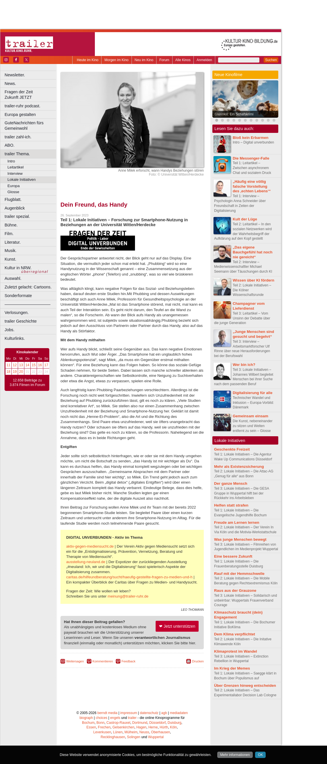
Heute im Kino (87, 60)
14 (27, 365)
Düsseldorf (157, 723)
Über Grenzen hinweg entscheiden (245, 685)
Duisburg (174, 723)
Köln (173, 727)
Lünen (117, 732)
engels (115, 718)
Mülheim (130, 732)
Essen (91, 727)
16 (40, 365)
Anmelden (204, 60)
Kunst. (10, 259)
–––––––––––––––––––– (27, 304)
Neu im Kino (144, 60)
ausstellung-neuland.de (85, 562)
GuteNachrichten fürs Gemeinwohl (24, 126)
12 (15, 365)
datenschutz (149, 713)
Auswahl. (13, 278)
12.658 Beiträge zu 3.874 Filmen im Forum (27, 382)
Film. (9, 233)
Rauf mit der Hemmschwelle (239, 573)
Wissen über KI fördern (253, 280)
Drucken (198, 661)
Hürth (164, 727)
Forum (164, 60)
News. (10, 83)
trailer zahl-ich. (18, 137)
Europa (13, 186)
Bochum (88, 723)
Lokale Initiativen (21, 179)
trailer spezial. (17, 216)
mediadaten (179, 713)
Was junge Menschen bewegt (240, 539)
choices (101, 718)
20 (21, 372)
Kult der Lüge (245, 219)
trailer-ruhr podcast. (22, 106)
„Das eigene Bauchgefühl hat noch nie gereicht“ (252, 252)
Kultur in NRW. (18, 267)
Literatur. (13, 242)
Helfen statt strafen (231, 505)
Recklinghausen (113, 737)
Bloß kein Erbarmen (251, 137)
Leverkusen (102, 732)
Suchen (271, 60)
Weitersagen (75, 661)
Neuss (144, 732)
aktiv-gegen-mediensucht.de (90, 546)
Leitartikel (15, 167)
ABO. (9, 145)
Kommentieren (103, 661)
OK (260, 755)
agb (164, 713)
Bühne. (11, 225)
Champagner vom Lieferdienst (249, 306)
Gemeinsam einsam (250, 416)
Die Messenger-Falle (251, 158)
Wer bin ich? (244, 364)
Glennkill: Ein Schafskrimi (234, 114)
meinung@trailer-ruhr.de (127, 596)
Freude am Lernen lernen (236, 522)
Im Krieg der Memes (232, 668)
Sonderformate (18, 295)
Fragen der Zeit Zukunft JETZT (31, 95)
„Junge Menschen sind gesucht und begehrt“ (253, 334)
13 (21, 365)
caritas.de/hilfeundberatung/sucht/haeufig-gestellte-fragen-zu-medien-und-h (129, 577)
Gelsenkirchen (123, 727)
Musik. (11, 250)
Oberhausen (160, 732)
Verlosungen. (17, 312)
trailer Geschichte (21, 321)
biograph (86, 718)
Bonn (101, 723)
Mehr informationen (235, 755)
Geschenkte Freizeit (232, 449)
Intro (11, 161)
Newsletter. (15, 75)
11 (8, 365)
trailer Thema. (17, 154)
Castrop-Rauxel (118, 723)
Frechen (104, 727)
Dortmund (139, 723)
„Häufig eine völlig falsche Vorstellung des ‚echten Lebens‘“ (252, 186)
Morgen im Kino (116, 60)
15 (34, 365)
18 (8, 372)
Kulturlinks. (15, 338)
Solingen (133, 737)
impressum (128, 713)
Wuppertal (156, 737)
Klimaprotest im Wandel (235, 651)
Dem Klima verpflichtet (234, 634)
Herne (153, 727)
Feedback (128, 661)
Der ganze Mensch (230, 483)
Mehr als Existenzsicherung (239, 466)
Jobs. (9, 329)
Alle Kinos (183, 60)
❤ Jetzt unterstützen (177, 626)
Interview (15, 173)
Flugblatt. (13, 199)
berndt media (107, 713)
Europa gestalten (20, 114)
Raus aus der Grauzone (235, 590)
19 (15, 372)
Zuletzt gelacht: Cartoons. (28, 287)
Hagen (141, 727)
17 (46, 365)
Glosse (13, 192)
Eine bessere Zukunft (233, 556)
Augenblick (15, 208)
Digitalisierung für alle (253, 393)
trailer (132, 718)
